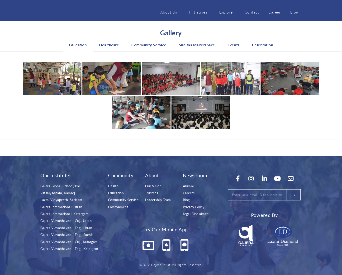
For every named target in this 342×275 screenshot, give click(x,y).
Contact (252, 11)
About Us (170, 11)
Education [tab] (78, 44)
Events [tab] (234, 44)
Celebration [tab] (262, 44)
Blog (294, 11)
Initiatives (199, 11)
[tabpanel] (171, 95)
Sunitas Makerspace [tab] (197, 44)
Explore (227, 11)
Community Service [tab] (148, 44)
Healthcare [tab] (109, 44)
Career (274, 11)
